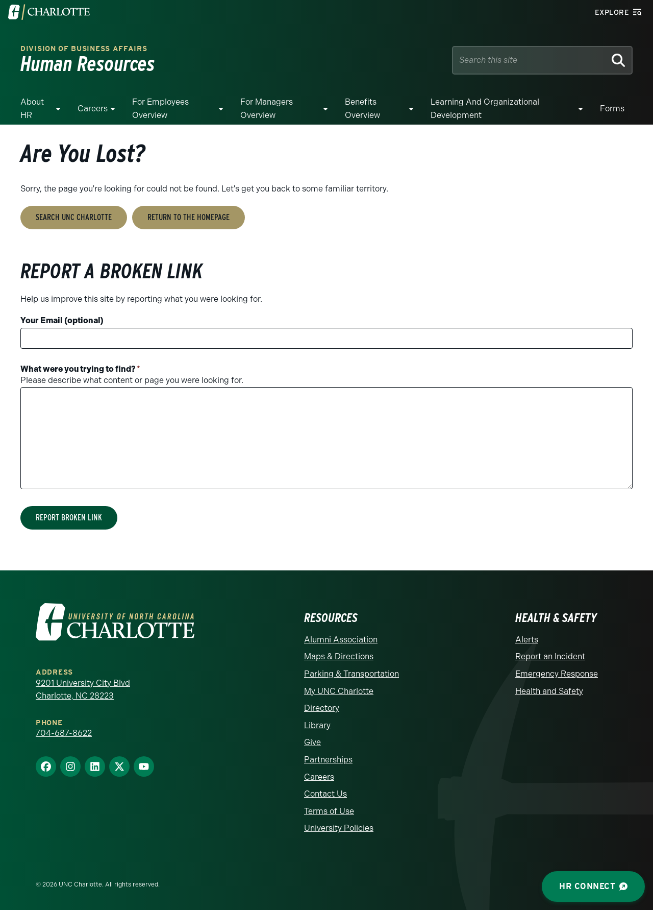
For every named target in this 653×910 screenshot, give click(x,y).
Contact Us (325, 794)
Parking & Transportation (351, 674)
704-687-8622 (64, 733)
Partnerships (328, 759)
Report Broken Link (69, 517)
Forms (612, 108)
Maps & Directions (338, 656)
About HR (32, 108)
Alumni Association (341, 639)
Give (312, 742)
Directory (321, 708)
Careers (93, 108)
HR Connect (593, 886)
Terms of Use (329, 811)
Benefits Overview (362, 108)
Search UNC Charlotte (74, 217)
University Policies (338, 828)
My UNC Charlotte (338, 691)
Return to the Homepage (188, 217)
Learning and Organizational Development (485, 108)
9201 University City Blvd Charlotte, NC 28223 (83, 689)
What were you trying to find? (80, 369)
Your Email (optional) (62, 320)
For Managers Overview (266, 108)
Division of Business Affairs (83, 49)
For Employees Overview (160, 108)
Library (317, 725)
